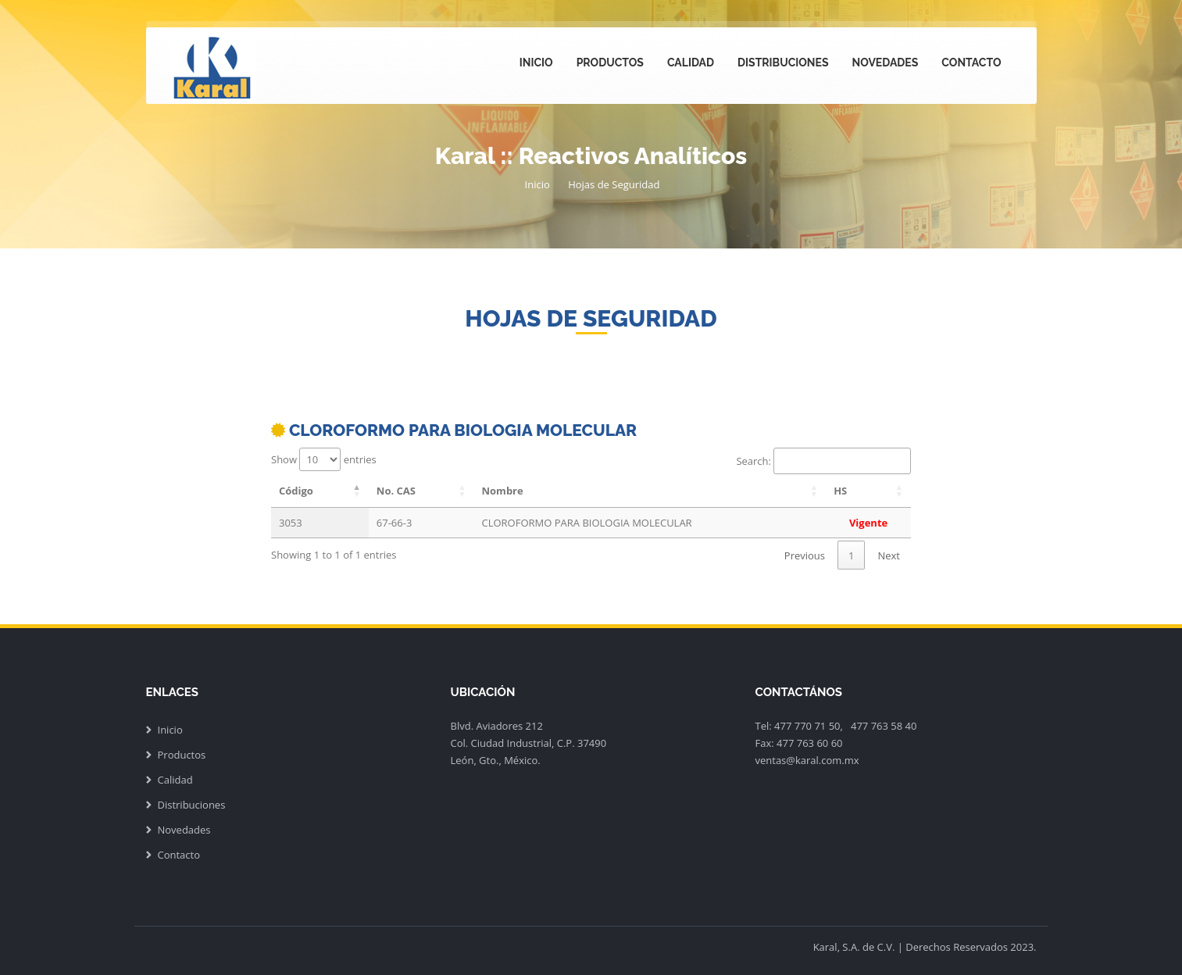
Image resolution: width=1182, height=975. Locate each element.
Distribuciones (782, 62)
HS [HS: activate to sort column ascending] (840, 491)
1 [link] (851, 555)
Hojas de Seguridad (613, 184)
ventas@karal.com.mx (807, 760)
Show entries (324, 459)
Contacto (971, 62)
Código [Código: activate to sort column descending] (296, 491)
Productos (610, 62)
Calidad (690, 62)
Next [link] (888, 555)
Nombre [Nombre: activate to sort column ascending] (502, 491)
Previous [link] (804, 555)
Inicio (536, 62)
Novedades (885, 62)
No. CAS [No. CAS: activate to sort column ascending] (396, 491)
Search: (823, 461)
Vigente (868, 523)
